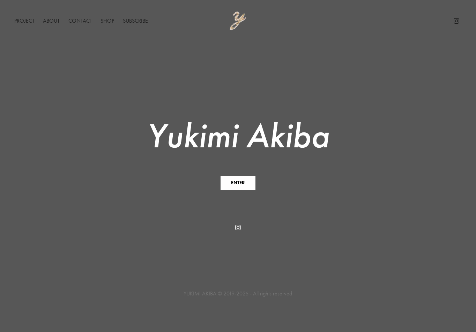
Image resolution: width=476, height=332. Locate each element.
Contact (80, 20)
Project (24, 20)
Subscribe (135, 20)
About (51, 20)
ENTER (238, 183)
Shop (107, 20)
